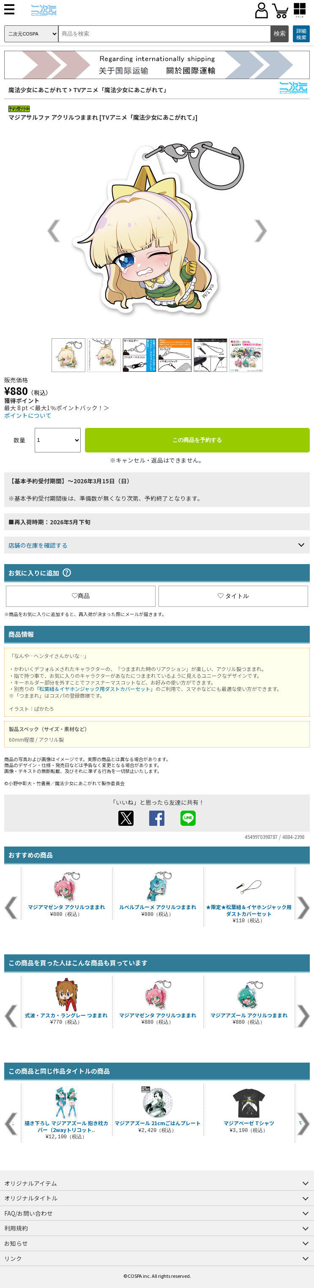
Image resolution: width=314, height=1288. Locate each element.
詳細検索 (301, 34)
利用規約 (16, 1228)
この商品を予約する (197, 440)
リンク (13, 1258)
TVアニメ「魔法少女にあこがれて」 (121, 89)
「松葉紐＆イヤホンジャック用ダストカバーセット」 (95, 688)
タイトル (233, 595)
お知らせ (16, 1243)
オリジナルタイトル (30, 1198)
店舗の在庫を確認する (38, 545)
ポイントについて (28, 415)
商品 (81, 595)
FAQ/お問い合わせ (28, 1213)
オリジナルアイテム (30, 1183)
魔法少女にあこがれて (38, 89)
